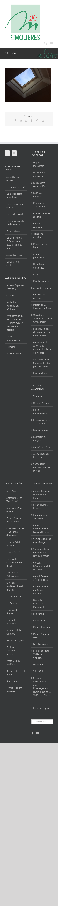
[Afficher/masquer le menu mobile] (51, 43)
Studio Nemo (12, 681)
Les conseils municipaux (39, 174)
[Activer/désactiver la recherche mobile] (45, 43)
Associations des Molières (41, 455)
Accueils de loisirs (15, 254)
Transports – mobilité (39, 235)
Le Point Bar (12, 603)
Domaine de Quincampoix (12, 574)
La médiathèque (41, 430)
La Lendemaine (13, 596)
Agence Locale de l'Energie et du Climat (42, 494)
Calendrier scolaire (15, 214)
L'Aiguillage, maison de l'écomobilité (39, 604)
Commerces (12, 295)
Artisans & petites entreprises (15, 287)
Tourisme (10, 346)
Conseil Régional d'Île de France (41, 578)
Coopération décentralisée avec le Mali (42, 467)
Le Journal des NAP (15, 187)
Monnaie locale (40, 620)
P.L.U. (35, 274)
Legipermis (38, 613)
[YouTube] (14, 153)
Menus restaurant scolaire (15, 205)
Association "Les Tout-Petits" (14, 499)
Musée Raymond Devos (41, 636)
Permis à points (40, 644)
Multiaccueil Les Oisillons (14, 632)
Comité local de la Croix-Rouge (42, 540)
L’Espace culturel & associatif (41, 205)
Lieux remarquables (13, 338)
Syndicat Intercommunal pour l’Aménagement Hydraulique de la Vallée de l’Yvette (42, 686)
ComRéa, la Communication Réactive (14, 562)
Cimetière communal (38, 225)
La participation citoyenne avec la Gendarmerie (41, 332)
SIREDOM (38, 671)
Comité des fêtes (41, 447)
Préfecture (38, 664)
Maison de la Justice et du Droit (42, 306)
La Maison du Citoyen (39, 195)
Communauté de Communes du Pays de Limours (41, 552)
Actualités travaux (42, 287)
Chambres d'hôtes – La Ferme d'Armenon (15, 532)
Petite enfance (13, 231)
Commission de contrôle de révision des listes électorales (42, 347)
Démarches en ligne (40, 245)
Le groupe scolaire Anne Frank (15, 195)
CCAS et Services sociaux (41, 215)
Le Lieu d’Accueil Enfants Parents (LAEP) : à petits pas (14, 243)
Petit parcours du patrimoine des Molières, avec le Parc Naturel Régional (14, 322)
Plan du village (13, 353)
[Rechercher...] (42, 721)
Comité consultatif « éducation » (15, 222)
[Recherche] (33, 721)
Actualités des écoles (13, 178)
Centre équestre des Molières (14, 520)
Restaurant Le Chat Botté (15, 673)
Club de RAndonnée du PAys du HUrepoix (42, 529)
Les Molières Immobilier (12, 622)
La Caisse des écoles (13, 263)
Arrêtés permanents (39, 256)
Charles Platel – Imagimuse (14, 544)
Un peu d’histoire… (42, 403)
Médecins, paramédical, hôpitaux (12, 306)
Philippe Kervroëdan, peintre (12, 650)
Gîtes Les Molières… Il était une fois (15, 586)
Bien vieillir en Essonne (40, 506)
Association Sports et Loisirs (15, 510)
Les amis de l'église (12, 611)
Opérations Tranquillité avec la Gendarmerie (42, 318)
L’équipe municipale (38, 164)
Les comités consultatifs (39, 184)
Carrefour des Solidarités (40, 517)
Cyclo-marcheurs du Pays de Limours (41, 590)
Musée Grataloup (41, 627)
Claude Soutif (13, 552)
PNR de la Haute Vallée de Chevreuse (41, 654)
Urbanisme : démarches (39, 266)
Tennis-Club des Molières (14, 689)
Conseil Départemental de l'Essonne (42, 566)
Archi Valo (11, 491)
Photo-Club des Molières (13, 662)
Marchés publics (41, 281)
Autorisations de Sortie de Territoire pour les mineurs (42, 363)
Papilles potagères (15, 640)
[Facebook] (7, 153)
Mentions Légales (41, 708)
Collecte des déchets (39, 296)
